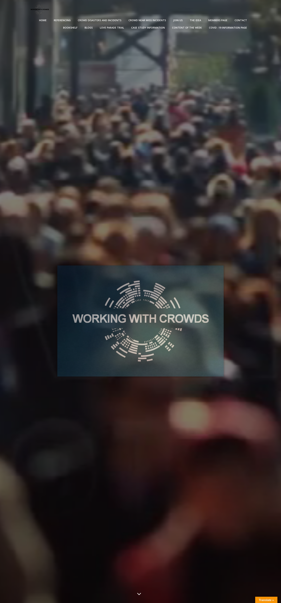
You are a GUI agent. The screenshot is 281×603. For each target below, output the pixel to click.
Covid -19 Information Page (228, 27)
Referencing (62, 20)
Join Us (178, 20)
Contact (241, 20)
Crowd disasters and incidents (100, 20)
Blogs (89, 27)
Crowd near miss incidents (147, 20)
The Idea (195, 20)
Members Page (218, 20)
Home (43, 20)
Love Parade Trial (112, 27)
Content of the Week (187, 27)
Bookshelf (70, 27)
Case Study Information (148, 27)
